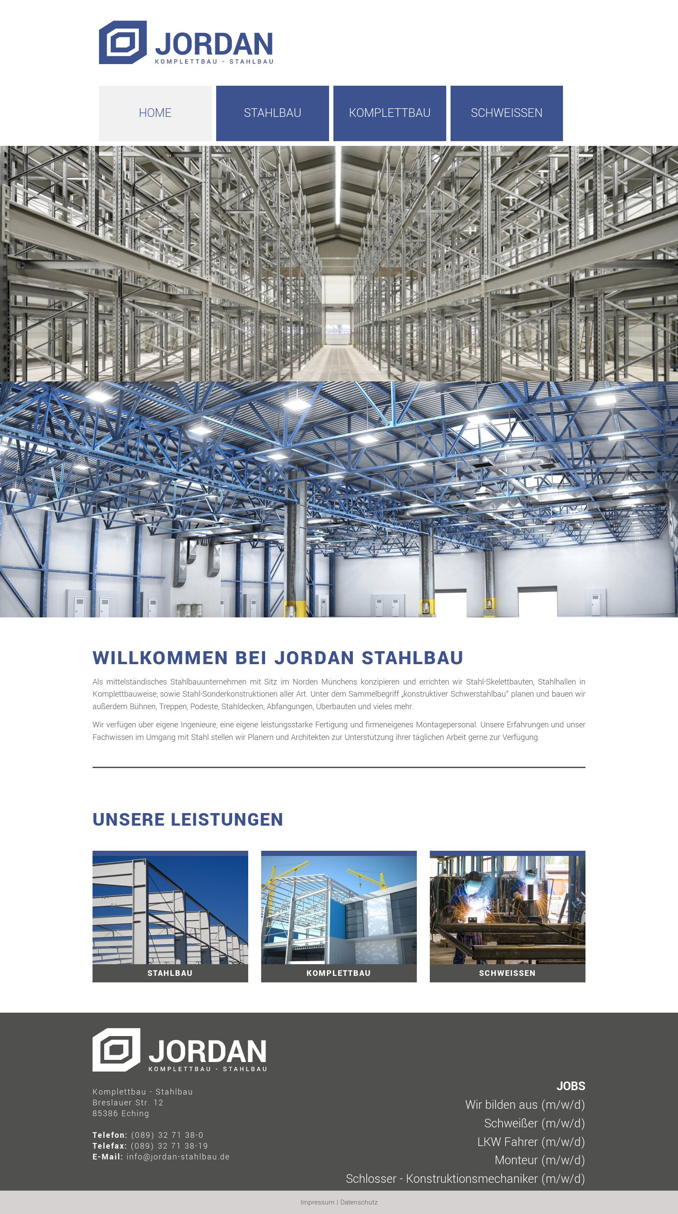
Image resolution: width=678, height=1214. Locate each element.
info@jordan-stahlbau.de (178, 1156)
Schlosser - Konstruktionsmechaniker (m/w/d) (465, 1179)
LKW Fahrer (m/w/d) (531, 1142)
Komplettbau (390, 113)
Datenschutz (358, 1202)
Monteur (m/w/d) (540, 1160)
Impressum (318, 1202)
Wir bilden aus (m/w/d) (525, 1105)
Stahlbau (272, 113)
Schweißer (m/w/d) (534, 1123)
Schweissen (507, 113)
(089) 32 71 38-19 (169, 1146)
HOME (155, 113)
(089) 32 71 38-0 (167, 1135)
